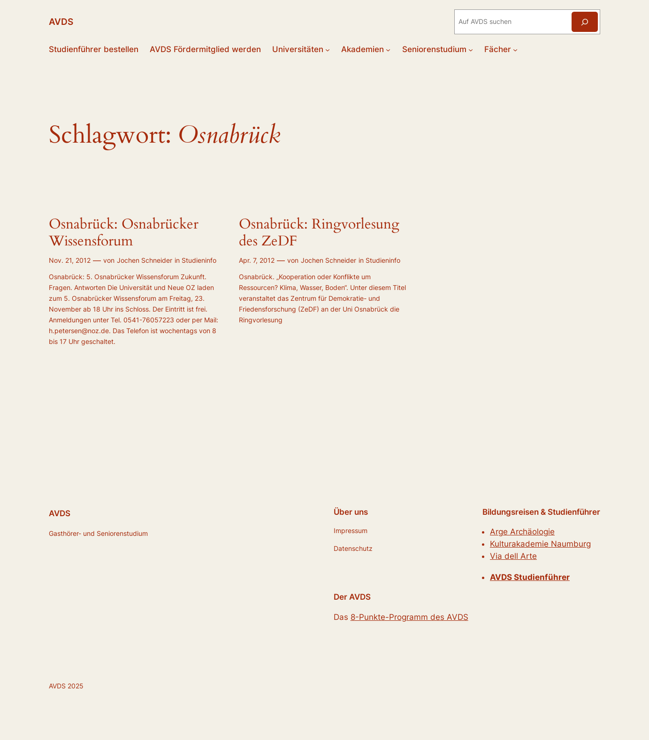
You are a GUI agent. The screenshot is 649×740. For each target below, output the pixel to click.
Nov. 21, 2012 (70, 260)
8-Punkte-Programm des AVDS (409, 617)
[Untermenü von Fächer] (515, 49)
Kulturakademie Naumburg (540, 544)
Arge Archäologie (522, 531)
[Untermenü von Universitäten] (327, 49)
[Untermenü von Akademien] (388, 49)
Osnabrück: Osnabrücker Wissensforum (124, 233)
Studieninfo (199, 260)
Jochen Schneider (144, 260)
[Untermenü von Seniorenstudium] (470, 49)
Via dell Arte (513, 556)
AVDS (61, 21)
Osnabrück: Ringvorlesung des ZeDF (319, 233)
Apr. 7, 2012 (257, 260)
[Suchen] (585, 22)
